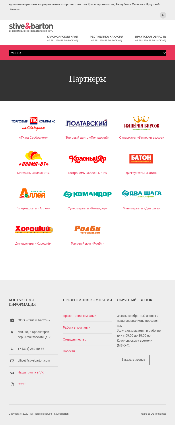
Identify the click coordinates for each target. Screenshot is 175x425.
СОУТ (22, 384)
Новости (69, 351)
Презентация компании (79, 316)
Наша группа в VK (31, 372)
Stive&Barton (61, 413)
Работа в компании (76, 327)
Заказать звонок (133, 359)
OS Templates (158, 413)
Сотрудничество (74, 339)
